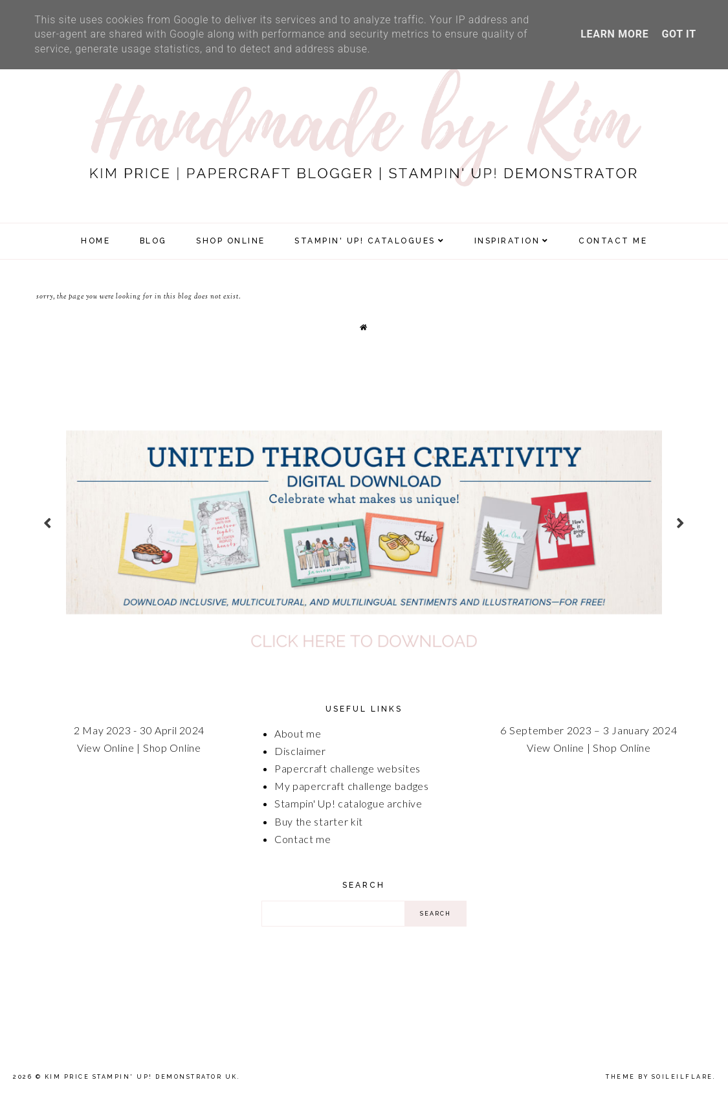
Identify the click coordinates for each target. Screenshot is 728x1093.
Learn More (614, 34)
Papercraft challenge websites (347, 768)
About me (298, 733)
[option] (364, 522)
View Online (106, 747)
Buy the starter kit (318, 821)
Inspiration (507, 240)
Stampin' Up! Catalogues (365, 240)
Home (95, 240)
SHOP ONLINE (230, 240)
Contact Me (613, 240)
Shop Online (172, 747)
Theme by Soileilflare (659, 1077)
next (680, 522)
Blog (153, 240)
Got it (678, 34)
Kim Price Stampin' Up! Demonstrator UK (141, 1077)
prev (47, 522)
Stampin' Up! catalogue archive (348, 803)
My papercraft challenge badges (351, 786)
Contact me (302, 839)
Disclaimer (300, 751)
